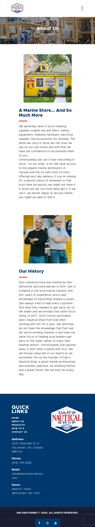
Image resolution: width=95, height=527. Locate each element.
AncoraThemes (27, 512)
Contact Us (19, 432)
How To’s (18, 428)
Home (40, 34)
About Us (18, 421)
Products (18, 425)
